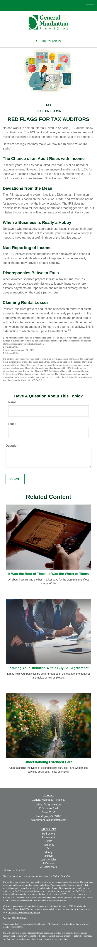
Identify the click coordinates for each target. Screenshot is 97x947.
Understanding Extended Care (48, 762)
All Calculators (48, 866)
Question (12, 445)
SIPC (19, 927)
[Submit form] (15, 479)
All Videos (48, 863)
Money (48, 852)
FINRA (14, 927)
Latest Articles (48, 859)
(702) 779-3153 (48, 41)
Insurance (48, 844)
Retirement (48, 833)
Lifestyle (48, 855)
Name (12, 402)
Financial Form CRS (16, 870)
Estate (48, 841)
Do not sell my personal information (24, 912)
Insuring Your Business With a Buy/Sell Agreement (48, 668)
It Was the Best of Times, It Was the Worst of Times (48, 574)
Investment (48, 837)
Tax (49, 848)
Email (12, 424)
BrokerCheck (67, 876)
